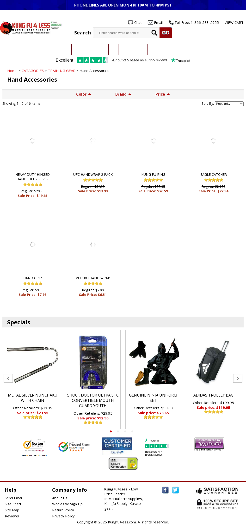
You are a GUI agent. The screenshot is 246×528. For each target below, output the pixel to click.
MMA (93, 50)
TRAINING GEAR (61, 70)
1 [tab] (111, 431)
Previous (8, 378)
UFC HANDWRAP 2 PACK (93, 174)
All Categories (37, 50)
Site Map (12, 510)
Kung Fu (102, 50)
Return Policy (63, 510)
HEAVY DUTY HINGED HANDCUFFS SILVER (32, 176)
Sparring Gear (172, 50)
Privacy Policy (63, 516)
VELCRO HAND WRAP (93, 278)
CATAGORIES (33, 70)
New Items (212, 50)
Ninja (133, 50)
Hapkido (124, 50)
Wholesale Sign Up (67, 504)
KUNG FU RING (153, 174)
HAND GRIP (32, 278)
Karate (66, 50)
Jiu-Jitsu (83, 50)
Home (12, 70)
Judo (75, 50)
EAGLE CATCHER (213, 174)
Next (237, 378)
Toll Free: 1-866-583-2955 (196, 22)
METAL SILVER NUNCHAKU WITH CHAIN (32, 397)
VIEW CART (234, 22)
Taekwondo (54, 50)
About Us (60, 497)
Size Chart (13, 504)
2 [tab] (118, 431)
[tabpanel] (32, 379)
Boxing (142, 50)
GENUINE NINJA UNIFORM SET (153, 397)
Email (158, 22)
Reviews (12, 516)
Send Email (14, 497)
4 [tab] (132, 431)
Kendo (113, 50)
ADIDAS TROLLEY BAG (213, 395)
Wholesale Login (229, 14)
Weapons (198, 50)
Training (186, 50)
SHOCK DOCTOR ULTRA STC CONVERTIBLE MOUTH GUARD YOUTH (93, 400)
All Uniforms (155, 50)
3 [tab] (125, 431)
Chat (138, 22)
